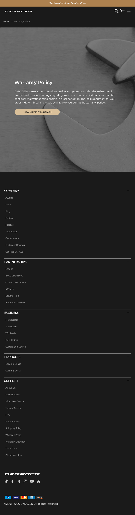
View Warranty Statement (38, 112)
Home (6, 21)
